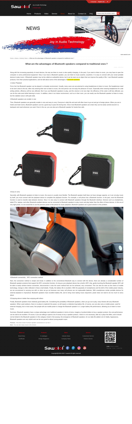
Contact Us (82, 14)
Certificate (22, 338)
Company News (66, 338)
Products (37, 14)
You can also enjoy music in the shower (25, 325)
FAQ (91, 14)
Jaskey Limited (114, 346)
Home (29, 14)
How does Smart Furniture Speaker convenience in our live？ (33, 322)
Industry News (24, 58)
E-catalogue (43, 336)
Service (54, 14)
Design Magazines (43, 338)
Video (46, 14)
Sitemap (109, 348)
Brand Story (21, 336)
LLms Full (119, 348)
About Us (71, 14)
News (62, 14)
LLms (113, 348)
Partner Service (88, 338)
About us (21, 332)
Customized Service (88, 336)
